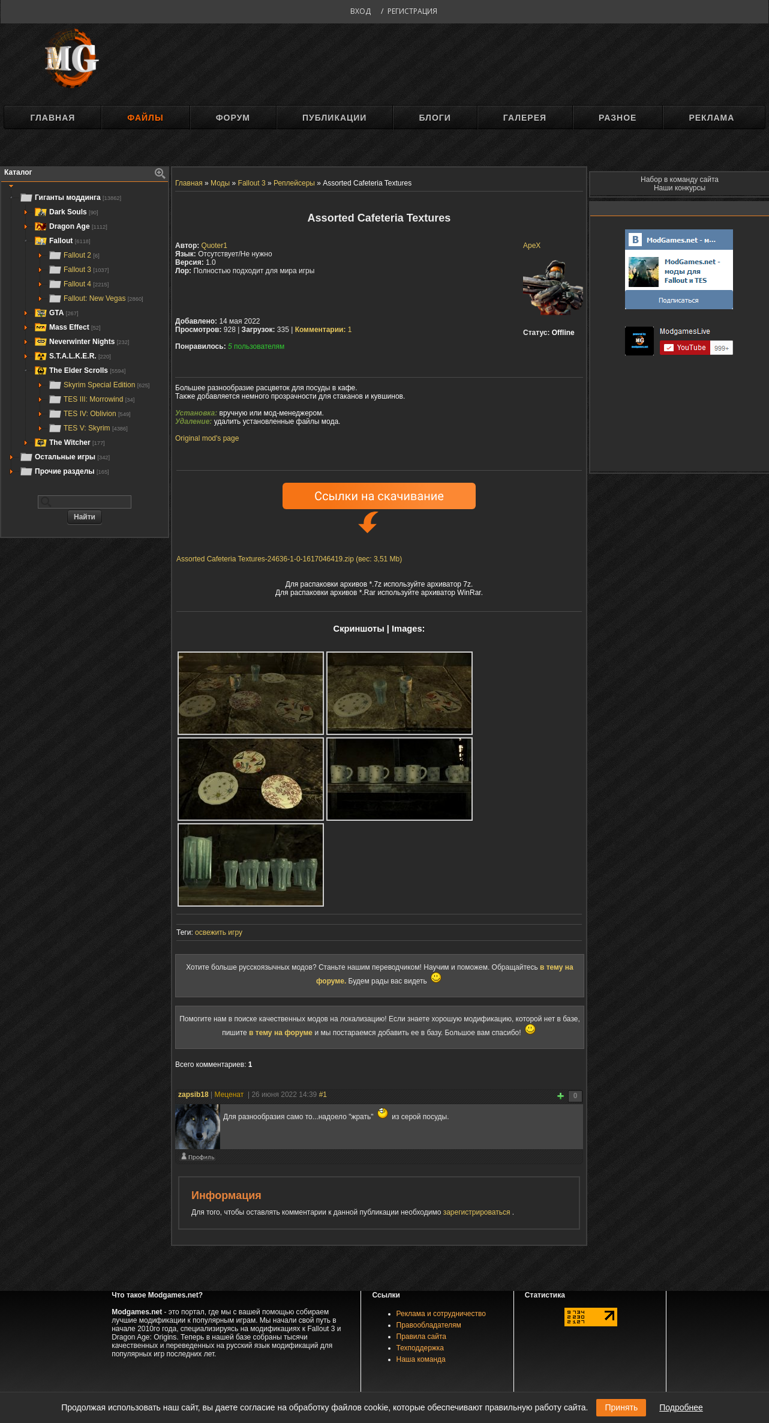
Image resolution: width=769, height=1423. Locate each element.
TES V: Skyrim (88, 428)
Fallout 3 (78, 269)
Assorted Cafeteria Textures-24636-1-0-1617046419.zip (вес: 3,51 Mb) (289, 559)
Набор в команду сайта (680, 179)
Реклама (711, 117)
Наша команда (421, 1359)
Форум (233, 117)
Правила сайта (421, 1336)
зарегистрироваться (477, 1212)
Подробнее (681, 1407)
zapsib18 (193, 1094)
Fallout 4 (78, 284)
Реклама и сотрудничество (441, 1314)
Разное (617, 117)
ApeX (531, 245)
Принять (621, 1407)
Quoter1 (214, 245)
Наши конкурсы (679, 188)
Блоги (434, 117)
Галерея (524, 117)
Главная (52, 117)
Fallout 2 (74, 255)
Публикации (334, 117)
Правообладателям (428, 1325)
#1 (323, 1094)
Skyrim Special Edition (98, 385)
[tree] (84, 334)
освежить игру (218, 932)
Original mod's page (207, 438)
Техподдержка (420, 1348)
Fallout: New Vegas (95, 298)
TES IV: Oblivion (89, 413)
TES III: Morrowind (91, 399)
